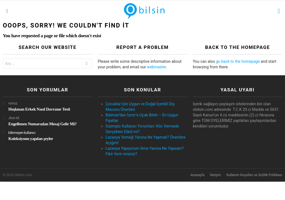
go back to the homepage (238, 61)
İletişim (215, 175)
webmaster (156, 67)
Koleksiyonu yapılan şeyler (30, 138)
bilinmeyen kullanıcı (21, 133)
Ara (86, 64)
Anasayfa (197, 175)
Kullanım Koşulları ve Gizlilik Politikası (254, 175)
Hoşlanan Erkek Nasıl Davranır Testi (39, 109)
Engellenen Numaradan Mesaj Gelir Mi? (42, 124)
